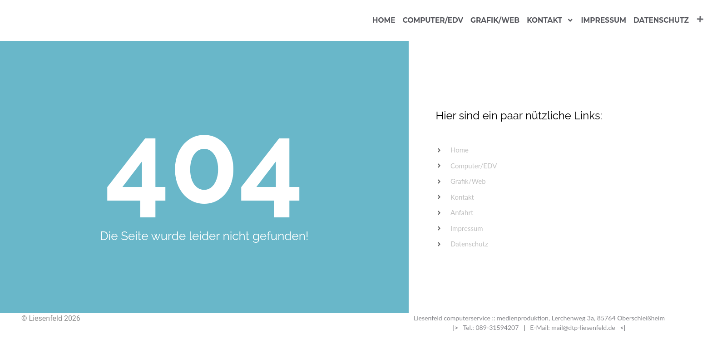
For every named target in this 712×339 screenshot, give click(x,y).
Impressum (603, 20)
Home (384, 20)
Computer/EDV (433, 20)
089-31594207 (497, 327)
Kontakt (550, 20)
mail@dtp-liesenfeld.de (583, 327)
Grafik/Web (494, 20)
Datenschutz (661, 20)
